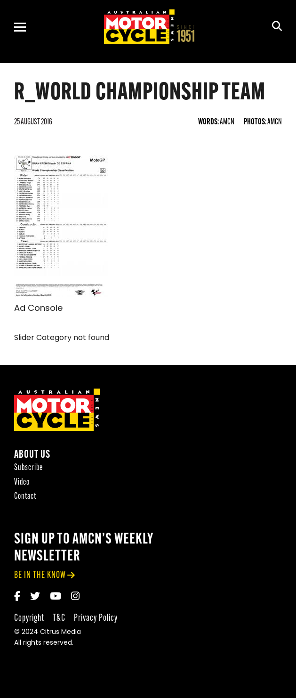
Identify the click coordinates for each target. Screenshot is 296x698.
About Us (32, 456)
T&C (59, 619)
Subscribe (28, 468)
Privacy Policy (96, 619)
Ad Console (38, 308)
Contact (25, 497)
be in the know (40, 576)
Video (22, 483)
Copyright (29, 619)
